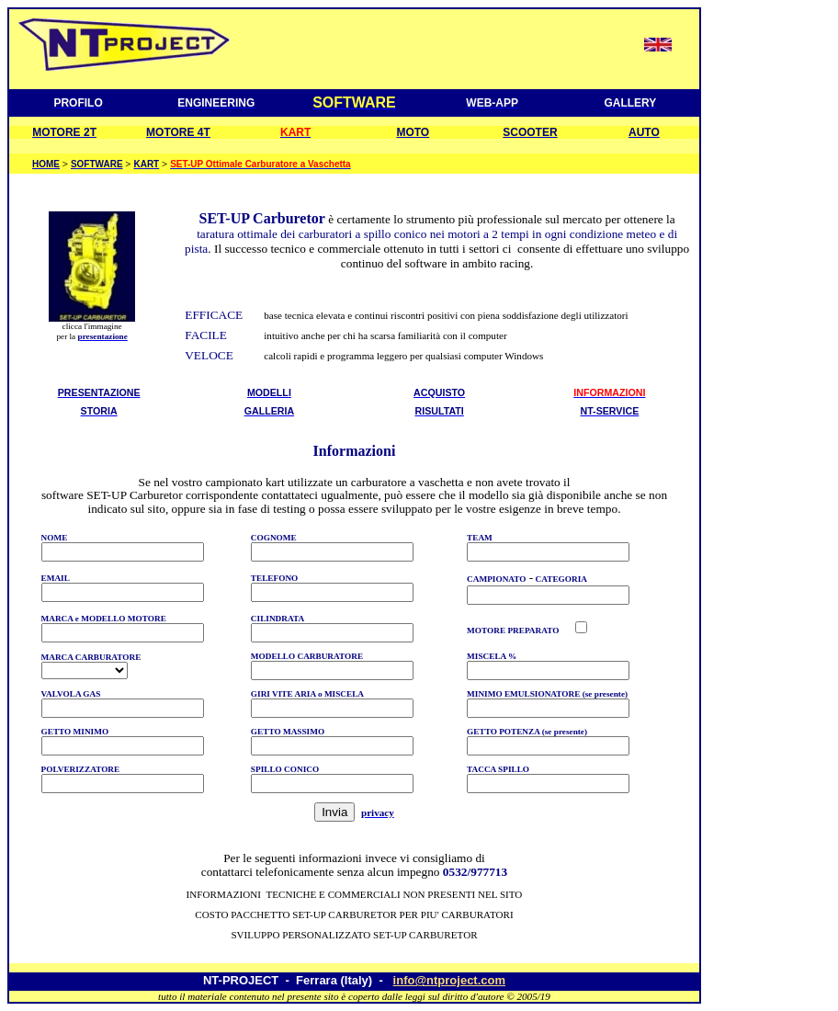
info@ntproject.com (449, 980)
